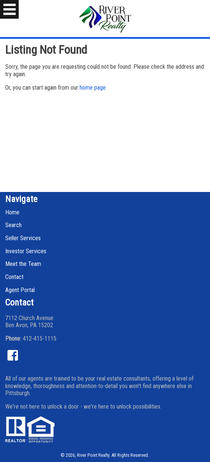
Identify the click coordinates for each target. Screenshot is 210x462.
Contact (14, 276)
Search (13, 225)
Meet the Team (23, 263)
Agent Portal (20, 290)
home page (93, 87)
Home (12, 212)
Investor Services (25, 251)
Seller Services (23, 238)
